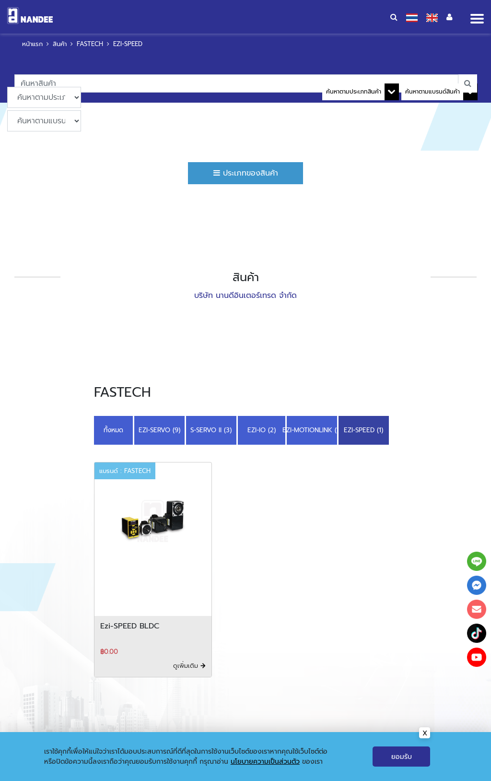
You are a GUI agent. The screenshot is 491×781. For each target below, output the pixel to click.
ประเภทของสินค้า (245, 173)
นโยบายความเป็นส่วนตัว (265, 762)
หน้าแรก (32, 43)
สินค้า (60, 43)
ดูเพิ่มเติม (189, 665)
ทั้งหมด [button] (113, 430)
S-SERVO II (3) (211, 430)
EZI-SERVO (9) (159, 430)
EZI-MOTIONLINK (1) (312, 430)
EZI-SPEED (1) (363, 430)
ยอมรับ (401, 757)
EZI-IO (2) (261, 430)
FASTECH (90, 43)
